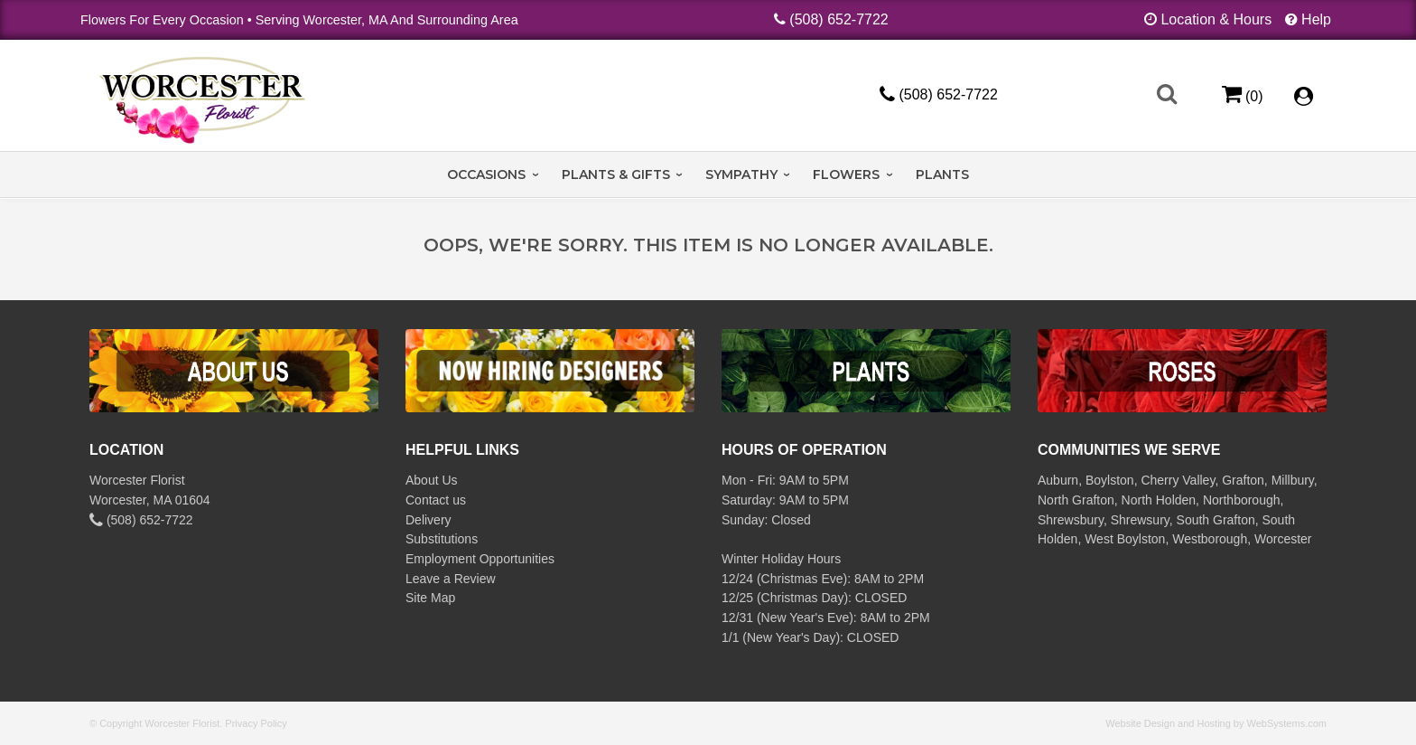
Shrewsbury (1071, 520)
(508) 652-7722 (838, 19)
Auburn (1058, 480)
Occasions (486, 174)
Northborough (1242, 500)
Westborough (1209, 539)
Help (1316, 19)
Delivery (428, 520)
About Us (431, 480)
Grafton (1243, 480)
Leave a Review (450, 578)
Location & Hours (1216, 19)
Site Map (430, 597)
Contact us (435, 500)
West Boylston (1125, 539)
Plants (942, 174)
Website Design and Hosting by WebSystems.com (1216, 723)
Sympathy (741, 174)
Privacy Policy (255, 723)
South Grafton (1216, 520)
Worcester (1283, 539)
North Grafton (1076, 500)
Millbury (1293, 480)
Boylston (1109, 480)
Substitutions (441, 539)
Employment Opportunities (479, 559)
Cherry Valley (1178, 480)
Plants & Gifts (616, 174)
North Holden (1159, 500)
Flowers (846, 174)
